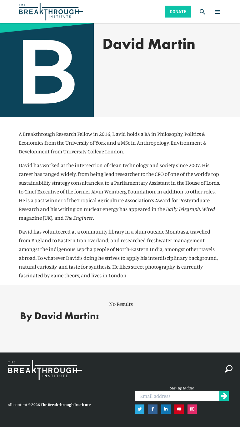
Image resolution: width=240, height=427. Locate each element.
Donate (178, 11)
